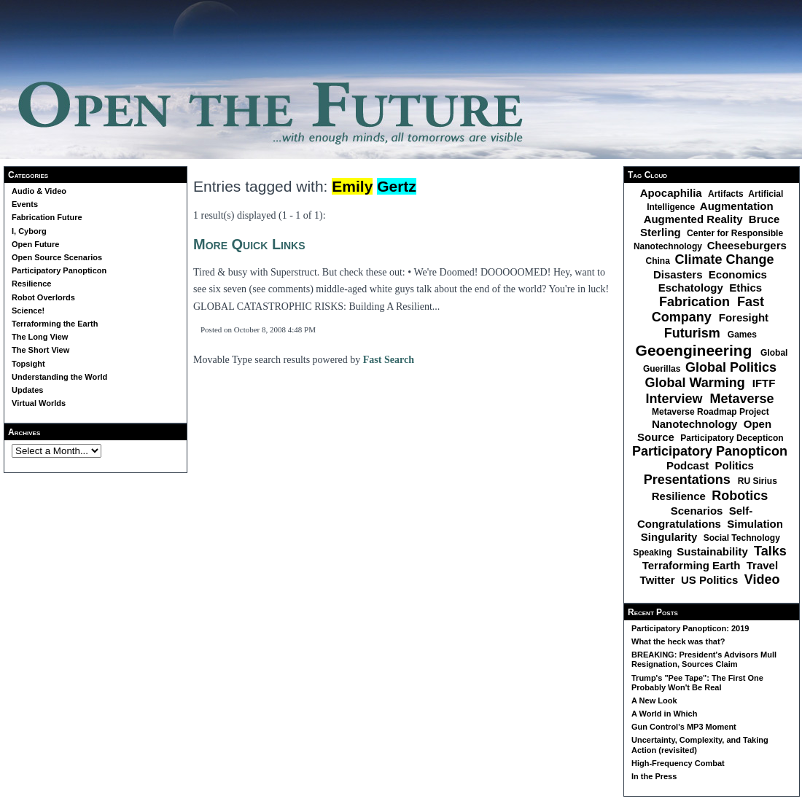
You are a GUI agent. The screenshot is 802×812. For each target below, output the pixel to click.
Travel (764, 565)
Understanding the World (59, 376)
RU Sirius (758, 481)
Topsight (28, 363)
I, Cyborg (29, 231)
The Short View (40, 350)
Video (764, 579)
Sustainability (714, 551)
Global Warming (696, 382)
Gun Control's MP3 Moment (683, 726)
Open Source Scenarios (57, 257)
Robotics (741, 495)
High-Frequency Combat (678, 763)
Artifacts (727, 194)
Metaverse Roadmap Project (711, 412)
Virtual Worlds (39, 403)
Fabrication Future (47, 217)
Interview (675, 398)
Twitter (659, 580)
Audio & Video (39, 191)
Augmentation (738, 206)
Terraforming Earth (693, 565)
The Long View (40, 336)
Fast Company (708, 309)
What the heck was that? (678, 641)
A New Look (654, 700)
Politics (736, 465)
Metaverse (743, 398)
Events (25, 204)
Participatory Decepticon (733, 438)
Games (743, 334)
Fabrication (696, 301)
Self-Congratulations (694, 517)
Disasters (679, 274)
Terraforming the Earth (55, 323)
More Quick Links (249, 244)
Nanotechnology (696, 424)
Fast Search (388, 359)
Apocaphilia (672, 193)
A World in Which (664, 713)
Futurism (694, 333)
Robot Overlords (43, 297)
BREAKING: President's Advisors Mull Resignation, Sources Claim (703, 659)
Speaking (653, 552)
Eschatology (692, 287)
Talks (772, 551)
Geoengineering (696, 350)
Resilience (31, 283)
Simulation (756, 524)
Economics (739, 274)
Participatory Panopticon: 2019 (690, 628)
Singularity (671, 537)
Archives (24, 432)
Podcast (689, 465)
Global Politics (732, 367)
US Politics (711, 580)
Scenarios (698, 510)
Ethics (747, 287)
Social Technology (743, 538)
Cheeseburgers (748, 245)
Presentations (689, 479)
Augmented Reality (695, 219)
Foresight (745, 317)
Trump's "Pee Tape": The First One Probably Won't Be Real (697, 683)
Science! (28, 310)
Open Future (35, 244)
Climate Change (725, 259)
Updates (27, 390)
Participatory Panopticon (59, 270)
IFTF (765, 383)
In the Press (654, 776)
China (658, 261)
